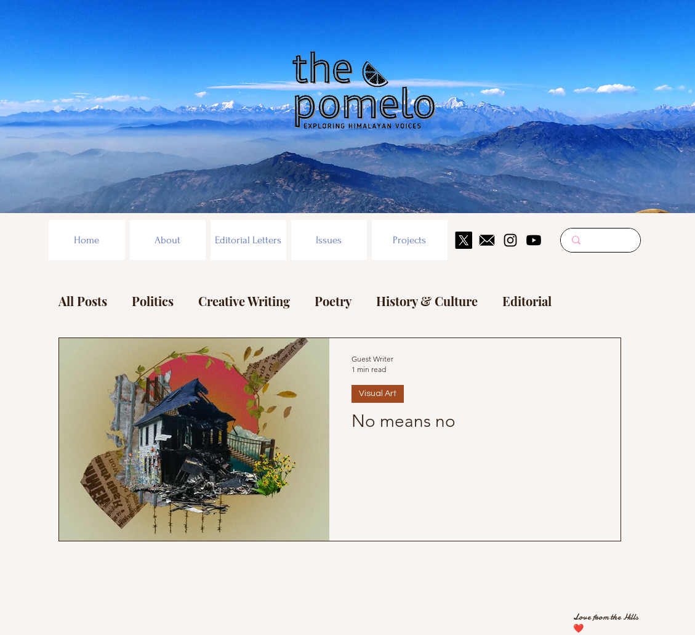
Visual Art (377, 393)
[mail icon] (487, 240)
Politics (153, 301)
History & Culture (427, 301)
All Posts (82, 301)
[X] (463, 240)
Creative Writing (244, 301)
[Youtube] (533, 240)
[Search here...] (601, 240)
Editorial (527, 301)
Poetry (333, 301)
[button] (168, 240)
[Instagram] (510, 240)
